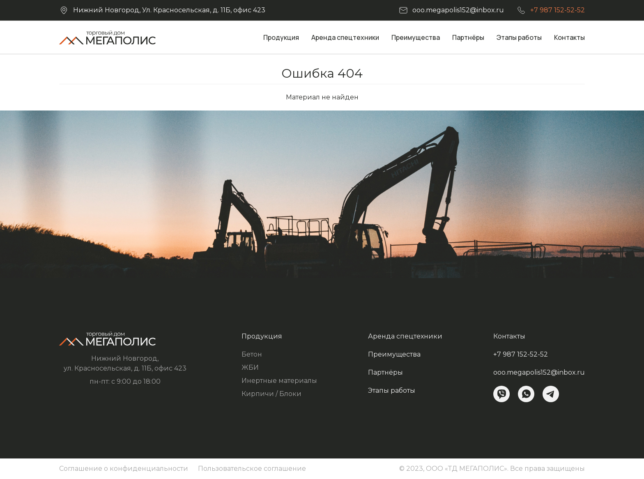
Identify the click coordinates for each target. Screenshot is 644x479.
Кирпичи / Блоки (271, 394)
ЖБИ (250, 367)
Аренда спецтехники (345, 37)
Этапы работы (519, 37)
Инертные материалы (279, 381)
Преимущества (415, 37)
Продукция (281, 37)
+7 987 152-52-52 (557, 10)
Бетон (252, 354)
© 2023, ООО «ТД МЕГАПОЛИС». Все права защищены (492, 468)
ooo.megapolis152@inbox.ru (458, 10)
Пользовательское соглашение (252, 468)
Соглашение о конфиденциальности (123, 468)
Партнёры (468, 37)
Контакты (569, 37)
